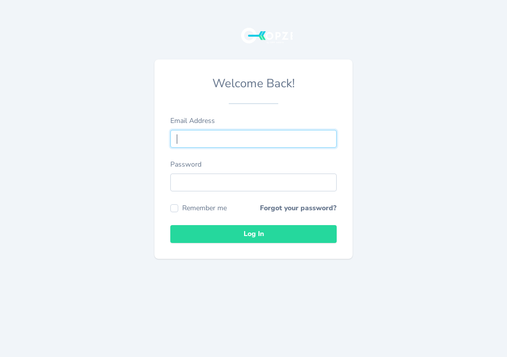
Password (186, 164)
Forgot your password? (298, 208)
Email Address (192, 120)
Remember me (198, 208)
